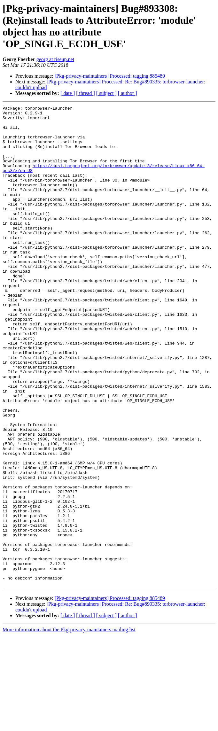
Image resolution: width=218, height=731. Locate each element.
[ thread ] (85, 93)
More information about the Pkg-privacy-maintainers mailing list (69, 725)
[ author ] (127, 93)
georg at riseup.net (55, 59)
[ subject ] (106, 93)
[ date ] (67, 93)
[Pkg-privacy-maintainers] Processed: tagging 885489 (110, 76)
